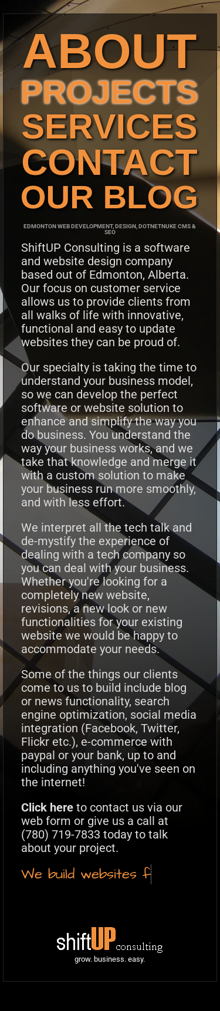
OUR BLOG (109, 196)
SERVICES (109, 126)
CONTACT (109, 161)
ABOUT (109, 51)
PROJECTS (109, 91)
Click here (47, 807)
